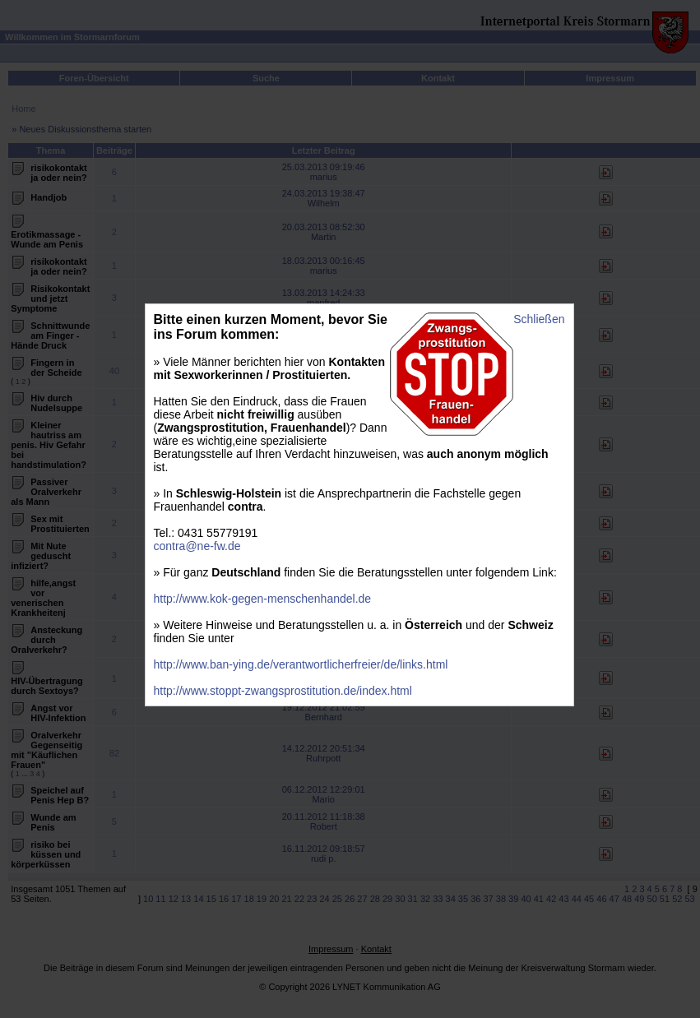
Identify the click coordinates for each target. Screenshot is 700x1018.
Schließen (538, 319)
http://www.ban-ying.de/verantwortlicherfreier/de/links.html (301, 664)
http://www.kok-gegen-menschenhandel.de (263, 598)
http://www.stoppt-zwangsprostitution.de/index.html (283, 690)
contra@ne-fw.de (197, 546)
